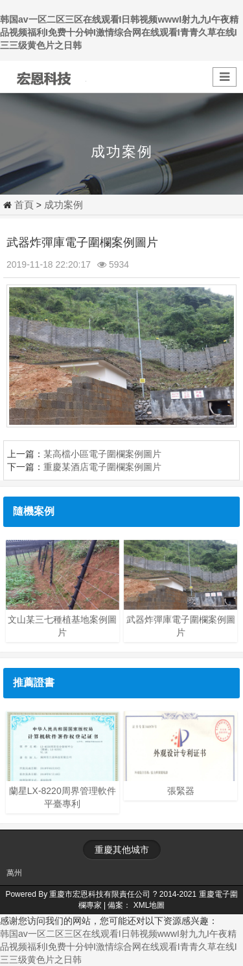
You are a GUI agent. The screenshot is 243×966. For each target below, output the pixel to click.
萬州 (14, 872)
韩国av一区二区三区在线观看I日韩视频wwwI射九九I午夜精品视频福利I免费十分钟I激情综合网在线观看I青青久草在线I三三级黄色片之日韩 (119, 32)
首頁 (24, 204)
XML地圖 (149, 905)
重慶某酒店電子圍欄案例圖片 (102, 467)
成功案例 (63, 204)
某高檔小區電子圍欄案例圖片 (102, 454)
